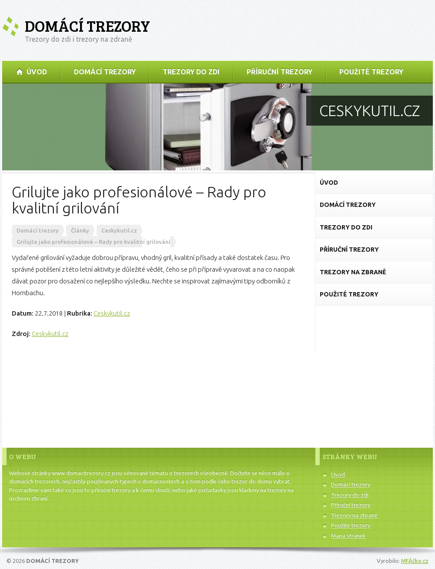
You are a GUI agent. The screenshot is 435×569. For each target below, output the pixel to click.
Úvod (338, 474)
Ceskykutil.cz (112, 313)
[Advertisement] (374, 369)
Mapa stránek (348, 535)
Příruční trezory (350, 505)
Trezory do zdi (349, 495)
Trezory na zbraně (354, 515)
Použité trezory (350, 525)
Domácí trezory (87, 26)
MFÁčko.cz (414, 561)
